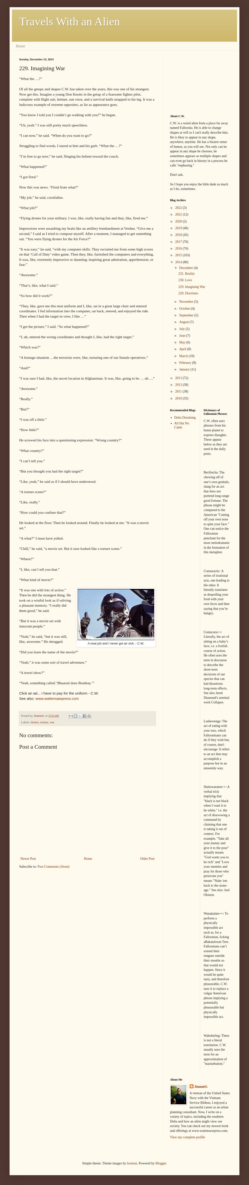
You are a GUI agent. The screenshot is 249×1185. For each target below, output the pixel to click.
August (184, 322)
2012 (179, 385)
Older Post (147, 858)
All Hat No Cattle (181, 425)
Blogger (160, 1163)
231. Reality (186, 273)
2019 (179, 228)
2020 (179, 221)
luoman (132, 1163)
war (52, 722)
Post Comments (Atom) (53, 866)
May (182, 342)
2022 (179, 208)
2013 (179, 378)
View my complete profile (187, 1137)
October (185, 308)
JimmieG (201, 1086)
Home (20, 46)
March (184, 356)
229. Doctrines (188, 293)
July (182, 329)
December (186, 268)
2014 (179, 262)
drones (35, 722)
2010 (179, 398)
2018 (179, 235)
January (184, 369)
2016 (179, 248)
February (185, 363)
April (183, 349)
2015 (179, 255)
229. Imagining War (191, 287)
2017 (179, 242)
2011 (179, 391)
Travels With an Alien (69, 21)
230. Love (185, 280)
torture (44, 722)
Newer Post (28, 858)
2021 (179, 214)
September (186, 315)
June (182, 335)
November (186, 301)
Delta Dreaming (185, 417)
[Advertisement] (194, 82)
